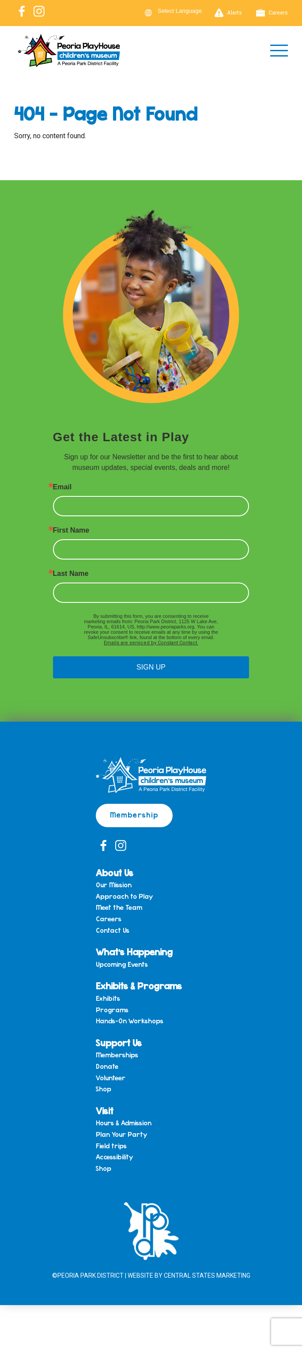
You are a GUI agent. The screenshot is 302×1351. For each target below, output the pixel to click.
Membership (134, 814)
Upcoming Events (122, 965)
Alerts (228, 13)
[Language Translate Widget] (185, 10)
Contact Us (112, 931)
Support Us (119, 1042)
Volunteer (110, 1078)
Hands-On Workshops (129, 1021)
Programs (112, 1010)
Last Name (71, 573)
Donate (107, 1067)
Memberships (117, 1055)
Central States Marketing (207, 1275)
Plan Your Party (121, 1135)
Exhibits (108, 999)
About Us (114, 872)
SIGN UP (151, 667)
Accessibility (114, 1157)
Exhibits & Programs (139, 985)
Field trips (111, 1146)
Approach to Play (124, 897)
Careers (272, 13)
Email (62, 487)
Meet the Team (119, 908)
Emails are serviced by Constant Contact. (151, 643)
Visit (104, 1110)
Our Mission (114, 885)
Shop (103, 1089)
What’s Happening (134, 951)
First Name (71, 530)
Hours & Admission (123, 1123)
